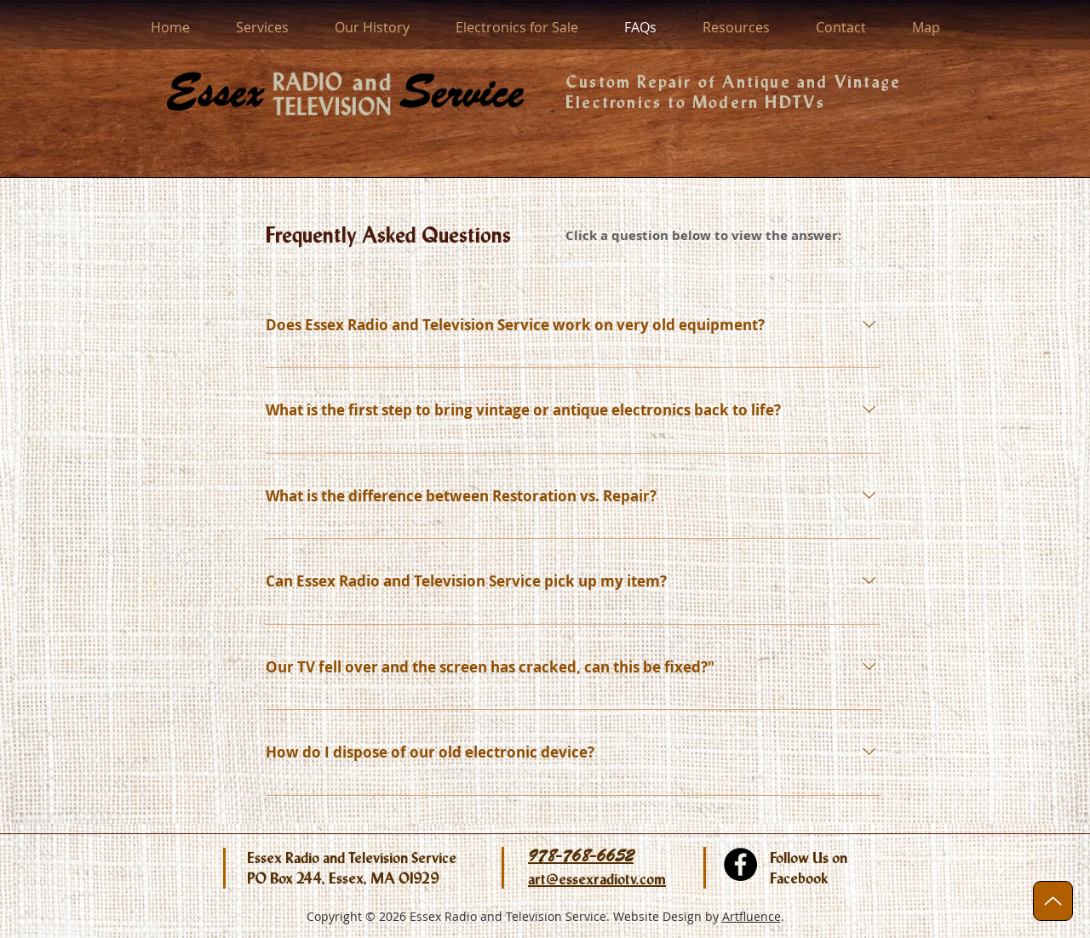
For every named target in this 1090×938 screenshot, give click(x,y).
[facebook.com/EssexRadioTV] (740, 864)
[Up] (1053, 901)
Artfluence (751, 916)
